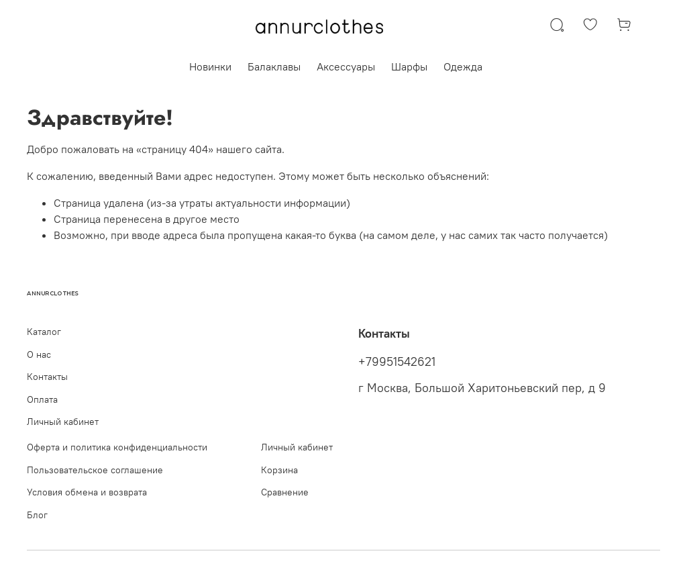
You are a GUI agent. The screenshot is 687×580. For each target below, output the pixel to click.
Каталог (44, 332)
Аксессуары (346, 66)
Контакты (47, 377)
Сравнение (285, 492)
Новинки (210, 66)
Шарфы (409, 66)
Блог (37, 515)
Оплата (42, 399)
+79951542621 (396, 361)
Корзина (279, 470)
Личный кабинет (63, 422)
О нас (39, 354)
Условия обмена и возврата (87, 492)
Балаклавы (274, 66)
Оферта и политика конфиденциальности (117, 447)
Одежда (462, 66)
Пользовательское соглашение (95, 470)
